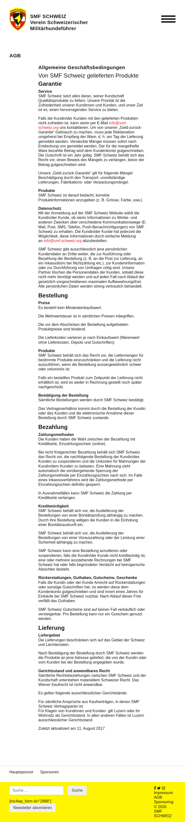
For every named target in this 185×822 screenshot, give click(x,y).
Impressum (163, 793)
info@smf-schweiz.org (63, 241)
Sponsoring (163, 802)
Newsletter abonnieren (32, 808)
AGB (158, 797)
